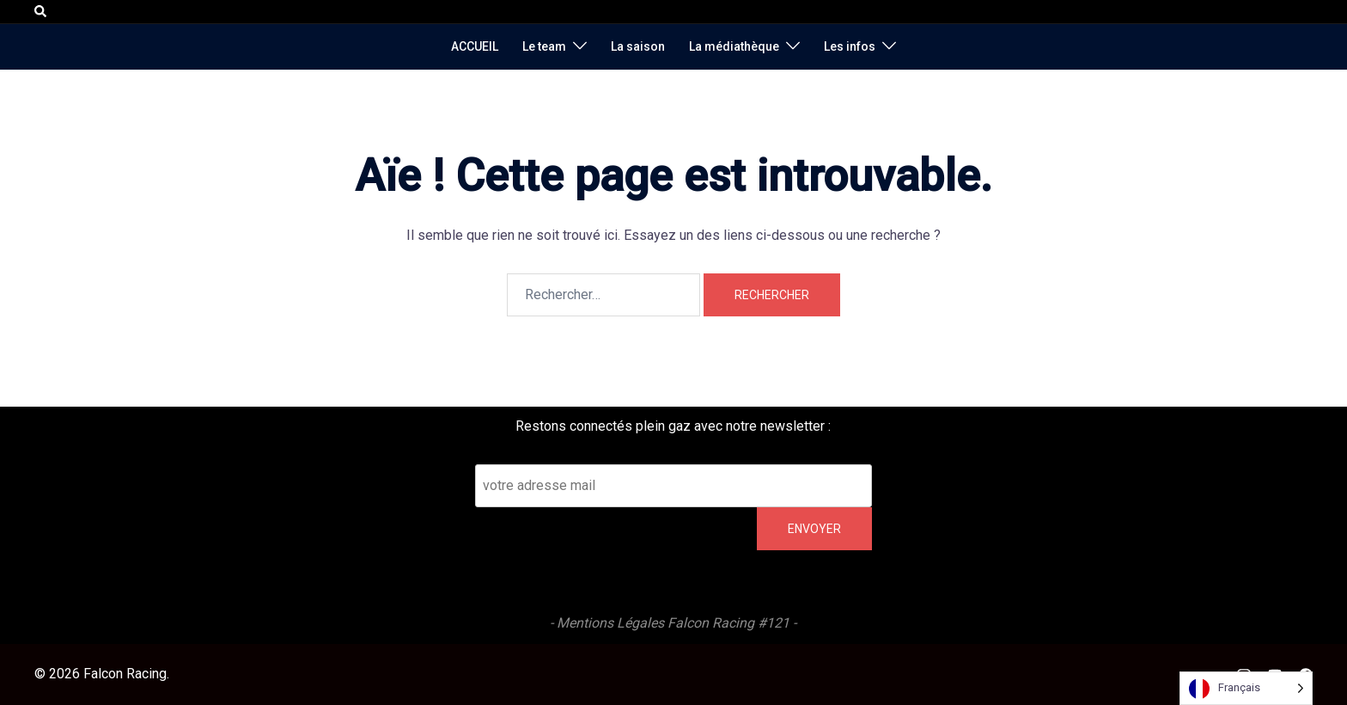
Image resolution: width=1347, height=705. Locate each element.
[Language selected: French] (1246, 688)
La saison (638, 46)
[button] (41, 11)
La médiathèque (734, 46)
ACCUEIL (474, 46)
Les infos (849, 46)
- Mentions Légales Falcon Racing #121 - (673, 623)
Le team (544, 46)
